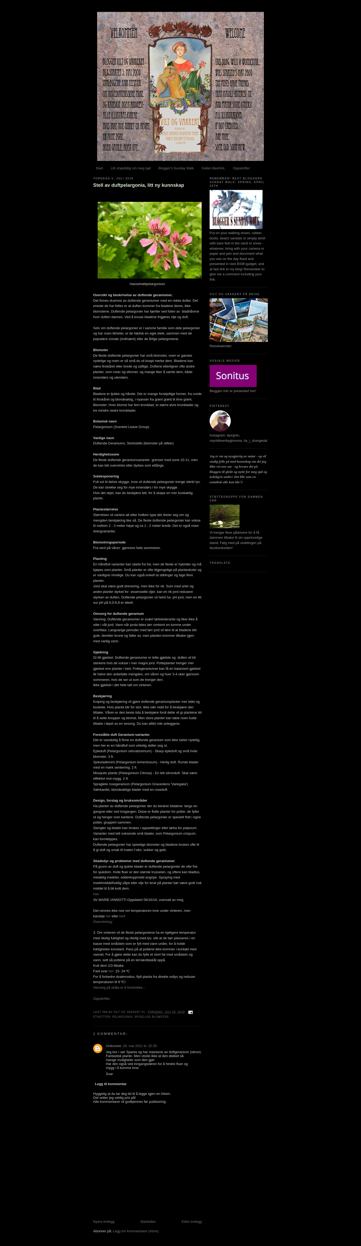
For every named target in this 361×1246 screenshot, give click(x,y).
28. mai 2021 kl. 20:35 (140, 1046)
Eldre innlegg (192, 1222)
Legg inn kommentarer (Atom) (136, 1231)
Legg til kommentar (111, 1084)
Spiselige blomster (151, 1016)
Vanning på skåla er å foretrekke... (119, 987)
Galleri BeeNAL (213, 168)
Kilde (96, 894)
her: (111, 971)
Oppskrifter (241, 168)
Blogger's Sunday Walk (176, 168)
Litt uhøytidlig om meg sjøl (131, 168)
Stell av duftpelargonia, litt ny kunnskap (138, 185)
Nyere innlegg (103, 1222)
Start (99, 168)
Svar (109, 1074)
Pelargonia (122, 1016)
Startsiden (148, 1222)
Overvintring (102, 922)
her (108, 916)
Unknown (113, 1046)
